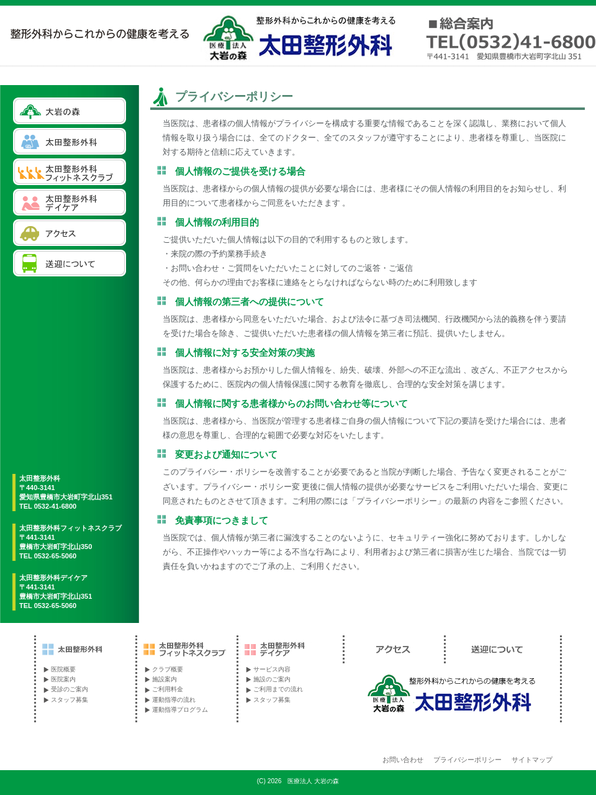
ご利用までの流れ (278, 689)
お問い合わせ (402, 759)
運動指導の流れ (174, 699)
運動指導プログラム (180, 709)
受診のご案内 (69, 689)
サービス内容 (272, 669)
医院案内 (63, 679)
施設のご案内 (272, 679)
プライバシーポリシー (467, 759)
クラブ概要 (167, 669)
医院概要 (63, 669)
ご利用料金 (167, 689)
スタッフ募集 (69, 699)
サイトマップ (532, 759)
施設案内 (164, 679)
